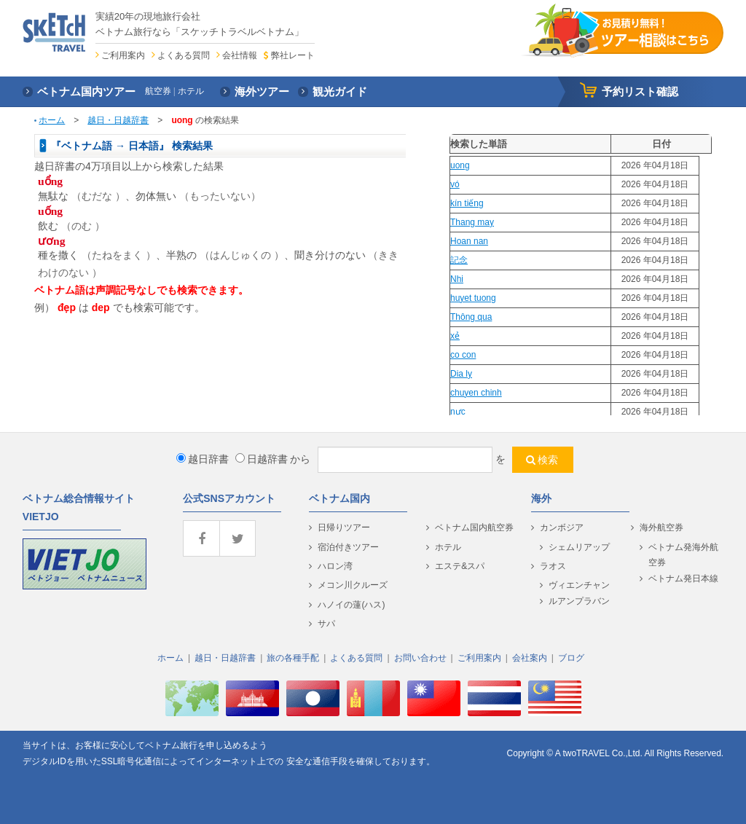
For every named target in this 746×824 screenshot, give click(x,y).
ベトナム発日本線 (683, 578)
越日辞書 (202, 459)
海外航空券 (661, 527)
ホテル (448, 547)
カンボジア (562, 527)
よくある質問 (183, 55)
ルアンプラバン (579, 601)
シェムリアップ (579, 547)
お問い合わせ (420, 658)
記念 (459, 260)
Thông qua (471, 317)
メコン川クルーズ (353, 585)
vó (455, 184)
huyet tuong (473, 298)
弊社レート (293, 55)
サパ (326, 624)
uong (460, 165)
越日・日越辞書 (118, 120)
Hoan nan (469, 241)
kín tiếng (467, 203)
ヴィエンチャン (579, 585)
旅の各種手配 (293, 658)
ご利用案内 (123, 55)
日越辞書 (261, 459)
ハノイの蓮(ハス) (351, 605)
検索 (548, 460)
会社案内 (529, 658)
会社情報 (239, 55)
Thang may (472, 222)
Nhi (456, 279)
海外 (541, 498)
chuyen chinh (476, 393)
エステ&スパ (459, 566)
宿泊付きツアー (348, 547)
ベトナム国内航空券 (474, 527)
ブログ (571, 658)
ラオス (553, 566)
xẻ (455, 336)
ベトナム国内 (339, 498)
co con (463, 355)
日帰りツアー (344, 527)
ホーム (52, 120)
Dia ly (461, 374)
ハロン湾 (335, 566)
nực (458, 412)
